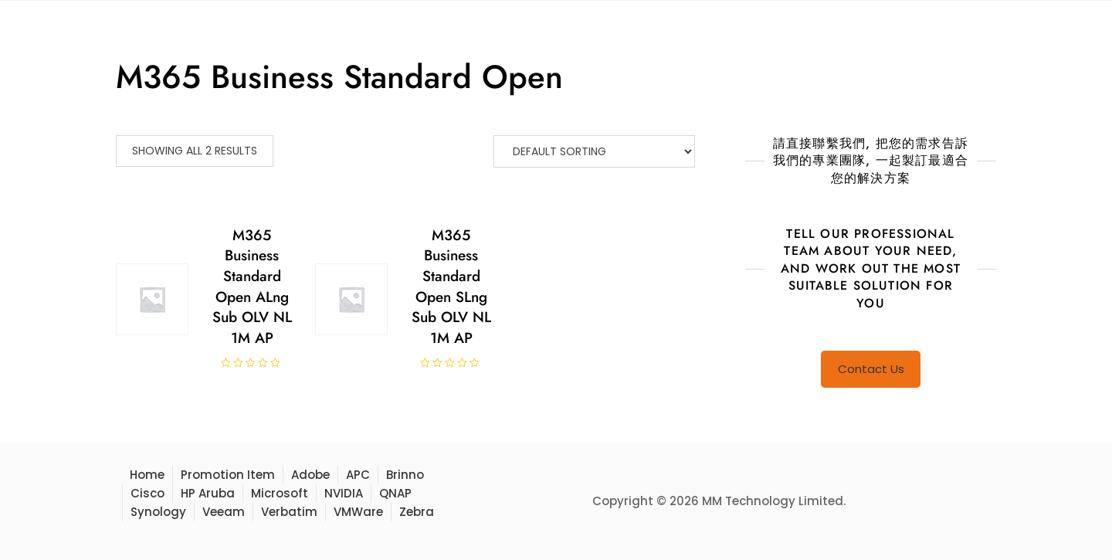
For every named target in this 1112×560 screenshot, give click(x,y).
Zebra (416, 512)
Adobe (310, 475)
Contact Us (871, 369)
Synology (158, 512)
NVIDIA (343, 493)
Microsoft (279, 493)
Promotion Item (228, 475)
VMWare (358, 512)
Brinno (405, 475)
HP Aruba (208, 493)
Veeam (223, 512)
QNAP (395, 493)
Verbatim (289, 512)
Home (147, 475)
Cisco (147, 493)
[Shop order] (594, 151)
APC (358, 475)
